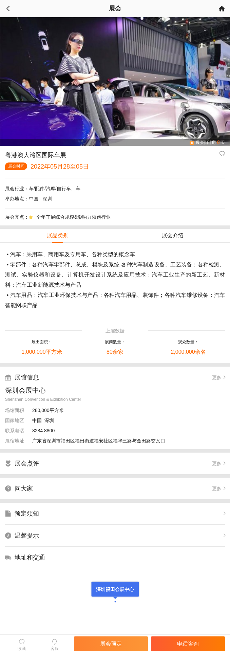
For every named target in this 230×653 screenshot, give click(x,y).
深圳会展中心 (25, 390)
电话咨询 (188, 644)
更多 (217, 377)
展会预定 (111, 644)
